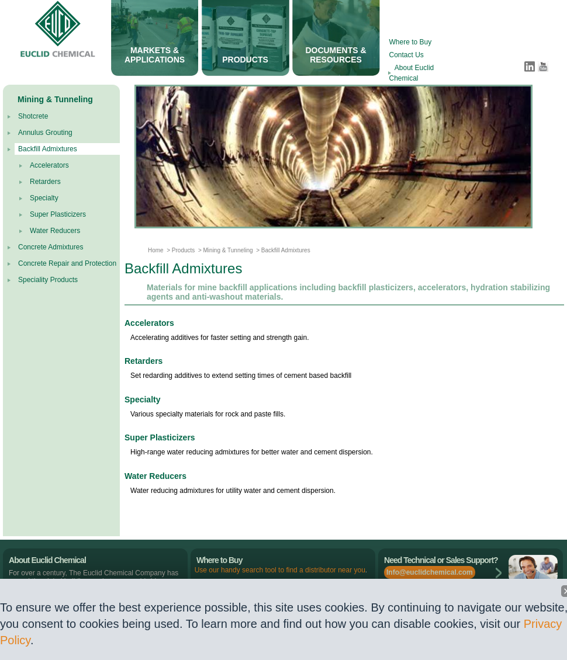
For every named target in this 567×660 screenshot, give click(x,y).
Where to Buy (410, 42)
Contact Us (406, 55)
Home (156, 250)
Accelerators (49, 165)
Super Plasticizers (58, 214)
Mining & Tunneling (228, 250)
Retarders (45, 182)
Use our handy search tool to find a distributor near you (280, 570)
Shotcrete (33, 116)
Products (182, 250)
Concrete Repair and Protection (67, 263)
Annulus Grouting (45, 132)
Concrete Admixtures (50, 247)
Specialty (44, 198)
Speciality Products (48, 280)
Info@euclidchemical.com (429, 572)
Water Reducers (55, 231)
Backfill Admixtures (47, 149)
